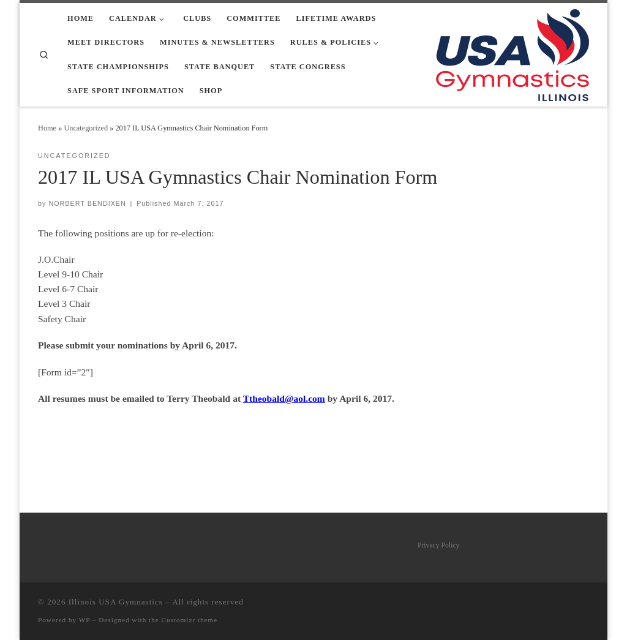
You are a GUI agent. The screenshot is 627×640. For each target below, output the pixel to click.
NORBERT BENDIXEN (87, 203)
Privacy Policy (438, 545)
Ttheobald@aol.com (284, 398)
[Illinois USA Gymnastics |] (512, 53)
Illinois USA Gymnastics (116, 601)
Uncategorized (86, 128)
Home (47, 128)
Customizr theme (190, 619)
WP (84, 619)
